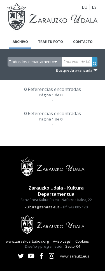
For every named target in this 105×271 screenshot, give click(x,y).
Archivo (20, 41)
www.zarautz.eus (74, 256)
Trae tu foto (50, 41)
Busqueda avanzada (74, 70)
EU (84, 7)
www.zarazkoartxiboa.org (27, 241)
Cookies (82, 241)
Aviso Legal (62, 241)
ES (94, 7)
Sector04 (72, 246)
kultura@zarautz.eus (42, 206)
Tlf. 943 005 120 (75, 206)
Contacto (83, 41)
